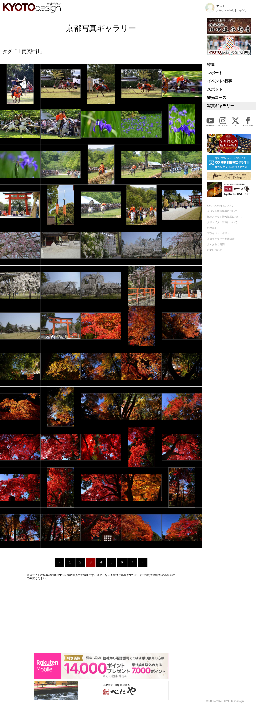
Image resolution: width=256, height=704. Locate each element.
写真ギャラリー (220, 106)
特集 (211, 64)
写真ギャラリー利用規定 (221, 238)
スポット (215, 89)
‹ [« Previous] (59, 562)
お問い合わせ (214, 249)
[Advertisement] (101, 616)
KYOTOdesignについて (220, 205)
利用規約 (212, 227)
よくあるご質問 (216, 244)
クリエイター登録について (222, 222)
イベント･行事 (219, 81)
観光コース (216, 97)
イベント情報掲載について (222, 211)
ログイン (243, 10)
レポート (215, 73)
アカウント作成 (224, 10)
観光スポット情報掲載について (224, 216)
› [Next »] (142, 562)
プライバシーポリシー (219, 233)
